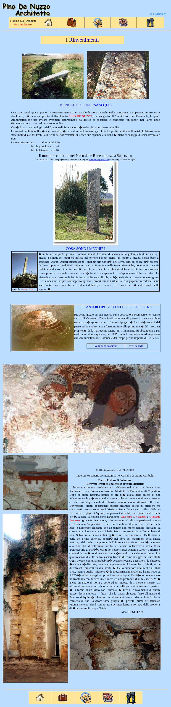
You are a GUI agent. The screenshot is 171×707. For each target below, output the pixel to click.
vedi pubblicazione (106, 346)
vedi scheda (136, 346)
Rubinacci (75, 491)
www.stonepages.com (99, 159)
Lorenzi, (79, 513)
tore (129, 480)
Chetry (143, 549)
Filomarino (76, 604)
